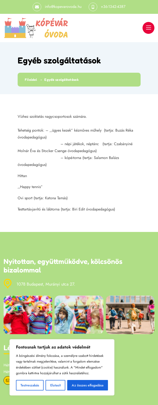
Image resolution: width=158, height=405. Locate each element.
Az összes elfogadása (87, 385)
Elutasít (55, 385)
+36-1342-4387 (113, 6)
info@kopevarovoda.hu (63, 6)
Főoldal (31, 79)
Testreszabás (29, 385)
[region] (62, 367)
